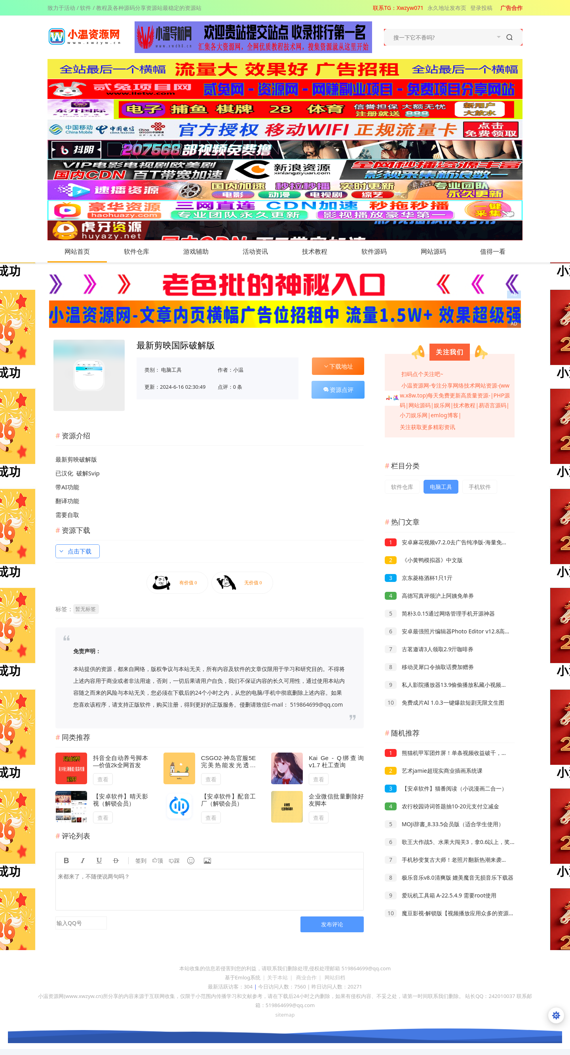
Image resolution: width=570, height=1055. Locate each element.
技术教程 (322, 251)
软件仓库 (144, 251)
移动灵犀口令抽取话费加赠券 (429, 667)
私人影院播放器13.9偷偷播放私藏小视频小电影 (451, 684)
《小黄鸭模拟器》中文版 (424, 560)
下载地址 (338, 366)
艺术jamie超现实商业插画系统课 (434, 770)
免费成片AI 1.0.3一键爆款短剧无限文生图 (444, 702)
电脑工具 (171, 369)
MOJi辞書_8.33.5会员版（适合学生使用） (444, 824)
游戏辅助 (203, 251)
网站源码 (441, 251)
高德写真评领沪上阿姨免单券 (429, 595)
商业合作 (306, 977)
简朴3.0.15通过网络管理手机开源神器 (440, 613)
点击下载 (74, 551)
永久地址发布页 (447, 7)
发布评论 (332, 924)
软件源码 (382, 251)
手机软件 (480, 486)
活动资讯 (263, 251)
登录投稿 (481, 7)
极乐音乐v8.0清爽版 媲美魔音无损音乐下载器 (449, 877)
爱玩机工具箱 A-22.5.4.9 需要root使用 (440, 895)
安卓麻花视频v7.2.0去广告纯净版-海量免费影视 (452, 542)
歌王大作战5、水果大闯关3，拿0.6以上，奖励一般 (455, 842)
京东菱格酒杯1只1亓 (418, 578)
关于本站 (277, 977)
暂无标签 (85, 608)
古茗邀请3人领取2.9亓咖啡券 (429, 649)
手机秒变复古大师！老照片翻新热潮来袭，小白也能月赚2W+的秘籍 (476, 859)
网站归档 (335, 977)
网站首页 (77, 251)
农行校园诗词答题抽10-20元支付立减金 (442, 806)
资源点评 (338, 389)
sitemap (284, 1014)
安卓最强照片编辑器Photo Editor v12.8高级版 (450, 631)
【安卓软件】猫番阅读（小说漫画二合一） (446, 788)
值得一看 (500, 251)
